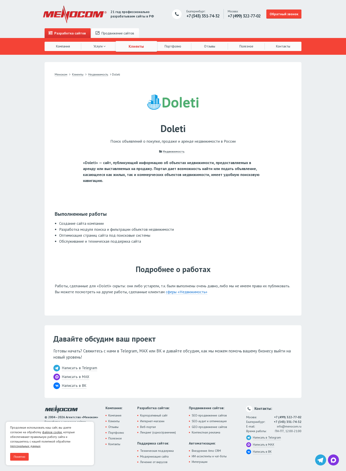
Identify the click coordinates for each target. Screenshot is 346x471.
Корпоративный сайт (153, 415)
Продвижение (115, 33)
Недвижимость (173, 151)
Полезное (246, 46)
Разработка (67, 33)
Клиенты (136, 46)
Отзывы (209, 46)
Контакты (283, 46)
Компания (63, 46)
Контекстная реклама (206, 432)
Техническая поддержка (157, 451)
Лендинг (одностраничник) (158, 432)
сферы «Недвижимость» (186, 291)
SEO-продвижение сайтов (209, 415)
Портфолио (173, 46)
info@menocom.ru (289, 426)
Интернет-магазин (152, 421)
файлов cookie (52, 432)
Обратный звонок (284, 14)
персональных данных (25, 446)
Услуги (100, 46)
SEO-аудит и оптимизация (209, 421)
